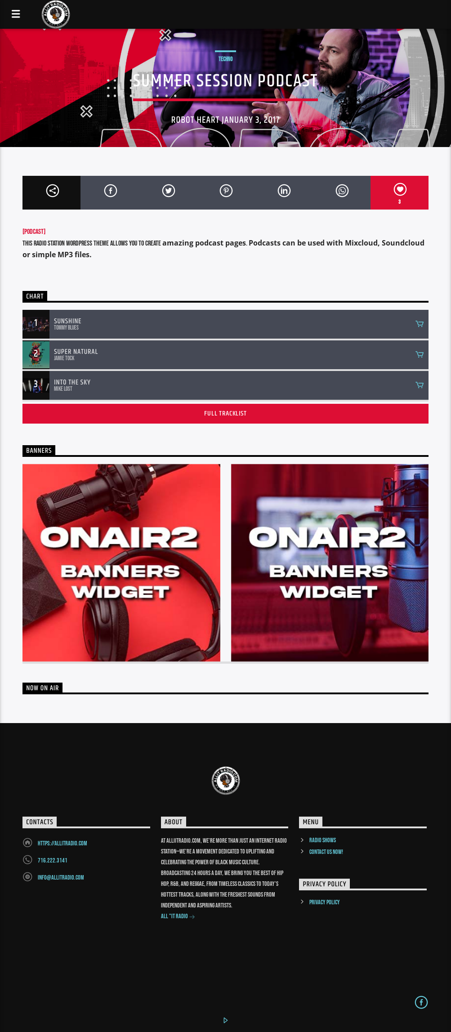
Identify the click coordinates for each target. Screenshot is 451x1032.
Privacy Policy (324, 902)
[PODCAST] (33, 232)
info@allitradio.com (61, 877)
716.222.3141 (52, 860)
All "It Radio (178, 917)
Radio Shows (322, 840)
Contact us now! (326, 852)
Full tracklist (225, 413)
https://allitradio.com (62, 843)
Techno (225, 59)
